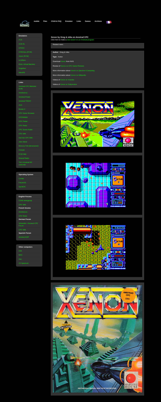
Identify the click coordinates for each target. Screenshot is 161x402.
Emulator (69, 21)
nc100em (22, 60)
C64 (20, 251)
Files (45, 21)
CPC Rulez (23, 126)
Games (88, 21)
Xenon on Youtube (67, 80)
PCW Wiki (22, 154)
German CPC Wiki (26, 138)
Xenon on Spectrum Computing (83, 71)
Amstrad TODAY (25, 101)
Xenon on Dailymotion (68, 84)
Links (79, 21)
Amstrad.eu (23, 93)
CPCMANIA (23, 117)
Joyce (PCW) (24, 56)
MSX (20, 255)
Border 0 (22, 109)
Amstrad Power (24, 97)
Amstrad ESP (24, 237)
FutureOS (22, 183)
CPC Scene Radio (25, 130)
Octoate (22, 150)
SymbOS (22, 187)
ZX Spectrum (24, 263)
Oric (20, 259)
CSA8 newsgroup (25, 200)
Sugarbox (22, 68)
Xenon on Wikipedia (78, 75)
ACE (20, 40)
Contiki (21, 179)
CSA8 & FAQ (56, 21)
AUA (20, 105)
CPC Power (23, 121)
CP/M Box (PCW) (25, 52)
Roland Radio (24, 158)
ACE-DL (22, 44)
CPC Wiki (22, 134)
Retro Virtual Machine (27, 64)
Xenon (63, 61)
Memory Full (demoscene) (28, 146)
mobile (36, 21)
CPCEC (22, 48)
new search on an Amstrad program (80, 40)
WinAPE (22, 72)
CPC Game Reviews (26, 113)
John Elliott (23, 142)
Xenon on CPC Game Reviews (72, 66)
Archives (98, 21)
